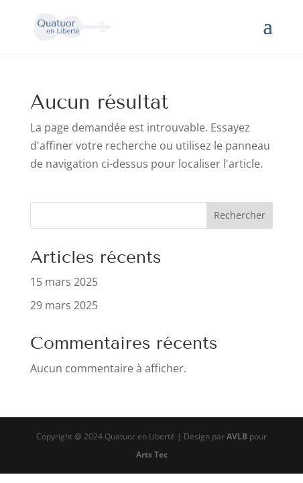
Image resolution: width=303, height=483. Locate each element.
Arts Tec (152, 454)
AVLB (237, 436)
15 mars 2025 (64, 281)
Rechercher (239, 215)
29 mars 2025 (64, 305)
